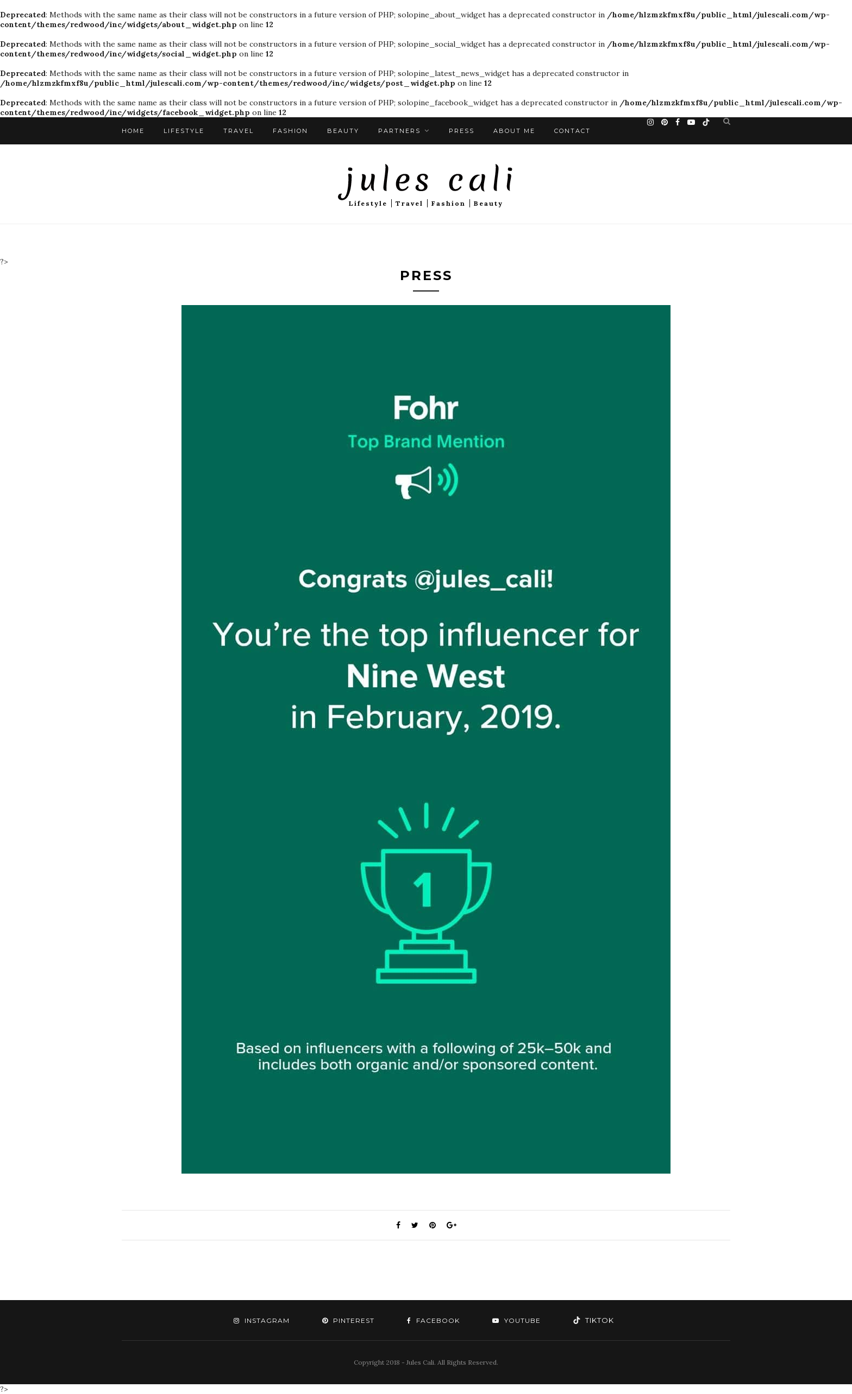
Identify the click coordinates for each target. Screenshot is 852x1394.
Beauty (343, 131)
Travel (238, 131)
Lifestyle (184, 131)
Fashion (290, 131)
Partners (399, 131)
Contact (572, 131)
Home (133, 131)
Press (461, 131)
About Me (514, 131)
